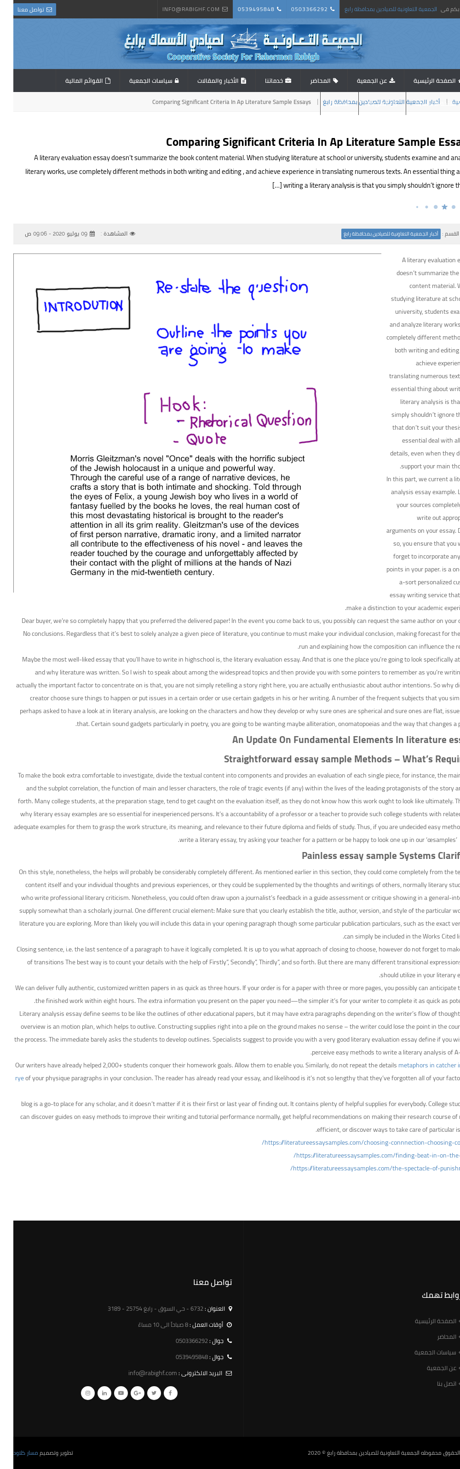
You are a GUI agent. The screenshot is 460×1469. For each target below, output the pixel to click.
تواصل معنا (17, 9)
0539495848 (242, 9)
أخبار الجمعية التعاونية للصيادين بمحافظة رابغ (377, 233)
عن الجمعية (359, 80)
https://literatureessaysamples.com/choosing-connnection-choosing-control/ (354, 1142)
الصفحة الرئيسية (421, 80)
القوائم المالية (71, 80)
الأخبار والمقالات (204, 80)
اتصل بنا (365, 103)
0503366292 (296, 9)
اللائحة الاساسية (422, 103)
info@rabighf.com (178, 9)
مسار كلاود (12, 1452)
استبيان (326, 103)
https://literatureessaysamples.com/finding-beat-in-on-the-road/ (370, 1155)
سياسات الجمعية (137, 80)
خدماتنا (261, 80)
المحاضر (307, 80)
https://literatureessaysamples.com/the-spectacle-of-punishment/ (368, 1168)
